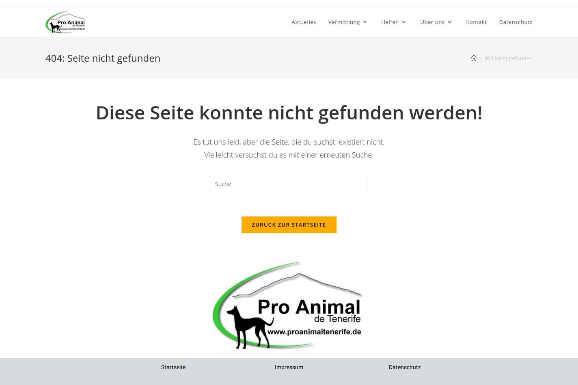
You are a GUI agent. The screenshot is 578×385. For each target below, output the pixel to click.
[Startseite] (474, 58)
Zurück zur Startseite (289, 224)
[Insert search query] (289, 184)
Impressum (289, 367)
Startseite (173, 367)
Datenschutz (405, 367)
